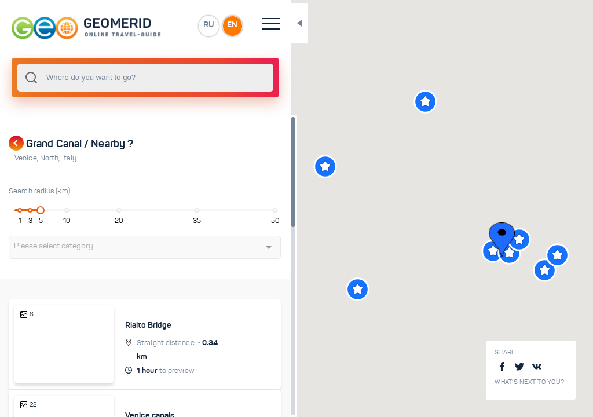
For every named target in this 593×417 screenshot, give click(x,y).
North (51, 158)
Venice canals (157, 402)
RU (229, 25)
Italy (69, 158)
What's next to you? (529, 382)
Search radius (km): (40, 191)
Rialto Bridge (156, 325)
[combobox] (156, 78)
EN (254, 25)
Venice (27, 158)
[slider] (43, 210)
